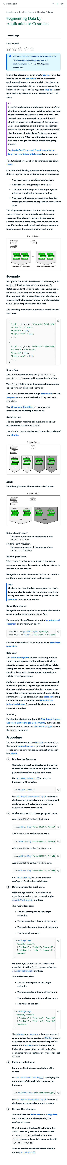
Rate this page (12, 43)
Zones (50, 12)
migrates (24, 657)
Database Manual (26, 12)
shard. (14, 753)
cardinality (46, 393)
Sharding (41, 12)
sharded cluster (25, 746)
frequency (11, 397)
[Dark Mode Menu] (62, 4)
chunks (48, 89)
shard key (31, 78)
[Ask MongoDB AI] (57, 4)
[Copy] (58, 321)
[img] (8, 49)
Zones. (9, 164)
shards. (15, 435)
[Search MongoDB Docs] (53, 4)
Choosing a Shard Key (22, 407)
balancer (12, 599)
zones (46, 74)
